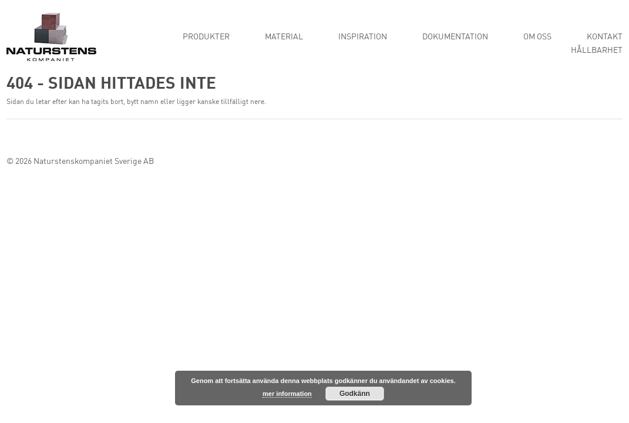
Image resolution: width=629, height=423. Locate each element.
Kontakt (605, 37)
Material (284, 37)
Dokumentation (455, 37)
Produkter (206, 37)
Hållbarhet (597, 50)
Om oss (537, 37)
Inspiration (362, 37)
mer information (287, 393)
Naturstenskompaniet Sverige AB (93, 161)
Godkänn (354, 394)
